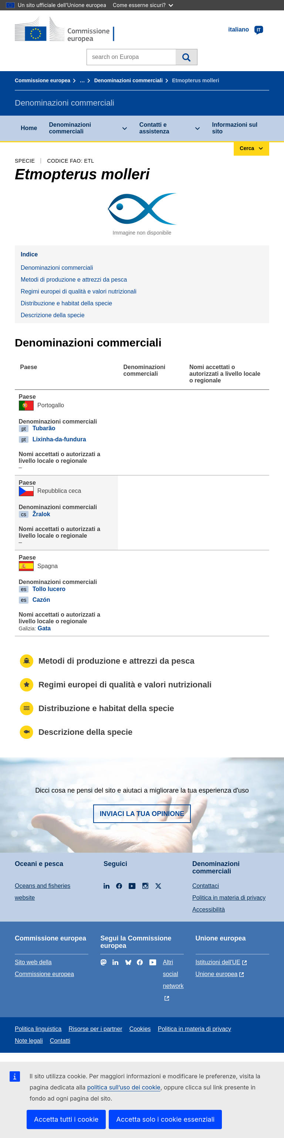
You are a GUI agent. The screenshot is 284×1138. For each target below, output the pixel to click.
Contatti (60, 1041)
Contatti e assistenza (154, 128)
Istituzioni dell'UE (218, 962)
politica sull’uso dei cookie (123, 1087)
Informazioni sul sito (235, 128)
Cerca (186, 57)
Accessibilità (208, 909)
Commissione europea (42, 80)
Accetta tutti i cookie (66, 1119)
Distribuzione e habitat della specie (66, 303)
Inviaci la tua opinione (142, 813)
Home (29, 128)
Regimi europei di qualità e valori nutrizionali (78, 291)
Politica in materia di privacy (229, 898)
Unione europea (217, 974)
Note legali (29, 1041)
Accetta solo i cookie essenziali (165, 1119)
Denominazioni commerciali (128, 80)
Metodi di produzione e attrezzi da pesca (74, 279)
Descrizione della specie (53, 315)
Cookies (140, 1029)
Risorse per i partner (95, 1029)
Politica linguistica (38, 1029)
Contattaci (205, 886)
